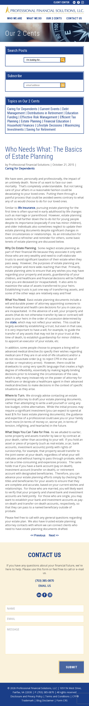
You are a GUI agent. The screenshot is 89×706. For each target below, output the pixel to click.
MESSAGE (44, 639)
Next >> (54, 535)
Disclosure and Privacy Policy (26, 696)
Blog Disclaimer (45, 700)
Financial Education (56, 121)
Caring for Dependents (22, 109)
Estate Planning (31, 121)
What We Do (34, 18)
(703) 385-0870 (44, 580)
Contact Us (44, 555)
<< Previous (37, 535)
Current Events (50, 109)
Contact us (74, 18)
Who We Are (14, 18)
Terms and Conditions (57, 696)
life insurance (26, 208)
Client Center (61, 2)
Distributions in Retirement (45, 113)
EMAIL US (44, 585)
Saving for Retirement (41, 129)
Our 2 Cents (54, 18)
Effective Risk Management (38, 117)
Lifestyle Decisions (49, 125)
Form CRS (62, 700)
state (13, 322)
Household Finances (20, 125)
